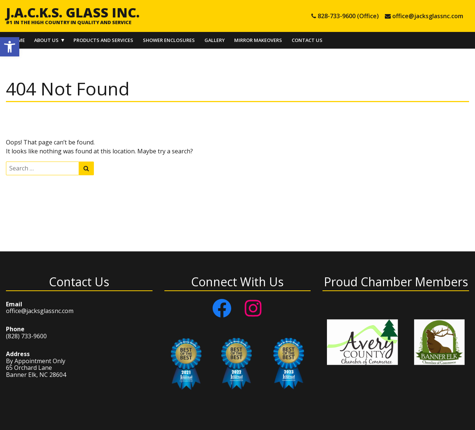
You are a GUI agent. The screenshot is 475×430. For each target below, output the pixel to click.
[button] (9, 46)
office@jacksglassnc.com (39, 311)
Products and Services (103, 40)
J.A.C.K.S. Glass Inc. (73, 12)
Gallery (214, 40)
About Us (46, 40)
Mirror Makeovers (258, 40)
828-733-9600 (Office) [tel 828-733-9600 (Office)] (348, 16)
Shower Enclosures (169, 40)
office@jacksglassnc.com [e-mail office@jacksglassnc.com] (427, 16)
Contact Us (307, 40)
